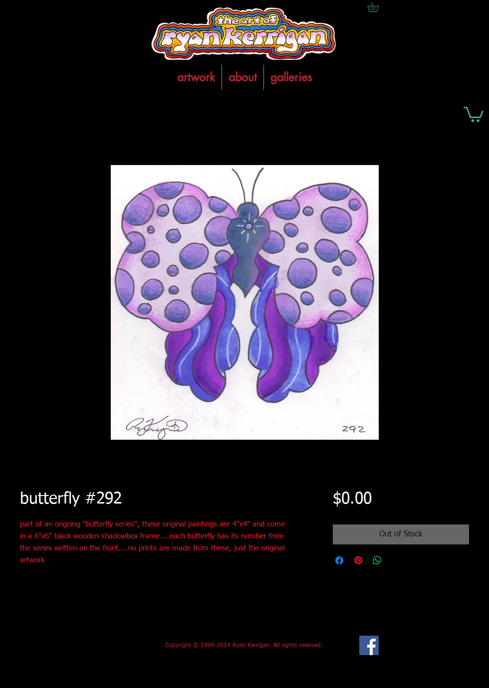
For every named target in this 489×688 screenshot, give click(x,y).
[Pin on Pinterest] (358, 560)
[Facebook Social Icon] (369, 645)
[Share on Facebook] (339, 560)
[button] (474, 113)
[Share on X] (396, 560)
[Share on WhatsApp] (377, 560)
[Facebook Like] (94, 646)
